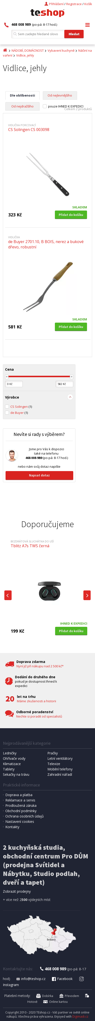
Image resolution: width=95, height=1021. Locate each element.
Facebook (62, 978)
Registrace (74, 4)
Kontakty (12, 827)
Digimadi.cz (80, 1016)
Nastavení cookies (19, 821)
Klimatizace (12, 763)
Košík (88, 4)
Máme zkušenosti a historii (36, 701)
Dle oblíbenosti (22, 95)
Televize (53, 763)
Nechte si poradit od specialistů (39, 716)
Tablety (9, 769)
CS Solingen (21, 406)
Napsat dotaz (39, 475)
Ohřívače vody (14, 758)
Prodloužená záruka (21, 805)
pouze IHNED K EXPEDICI (65, 106)
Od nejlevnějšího (60, 95)
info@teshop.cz (30, 978)
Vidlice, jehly (25, 55)
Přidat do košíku (71, 214)
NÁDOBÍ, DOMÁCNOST (28, 50)
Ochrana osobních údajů (24, 816)
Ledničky (9, 753)
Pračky (52, 753)
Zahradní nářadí (59, 774)
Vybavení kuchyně (61, 50)
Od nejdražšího (22, 106)
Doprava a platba (18, 794)
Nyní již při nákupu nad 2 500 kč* (40, 666)
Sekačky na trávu (16, 774)
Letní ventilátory (60, 758)
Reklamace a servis (20, 800)
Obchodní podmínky (21, 811)
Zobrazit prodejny (17, 891)
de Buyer (19, 412)
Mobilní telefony (60, 769)
